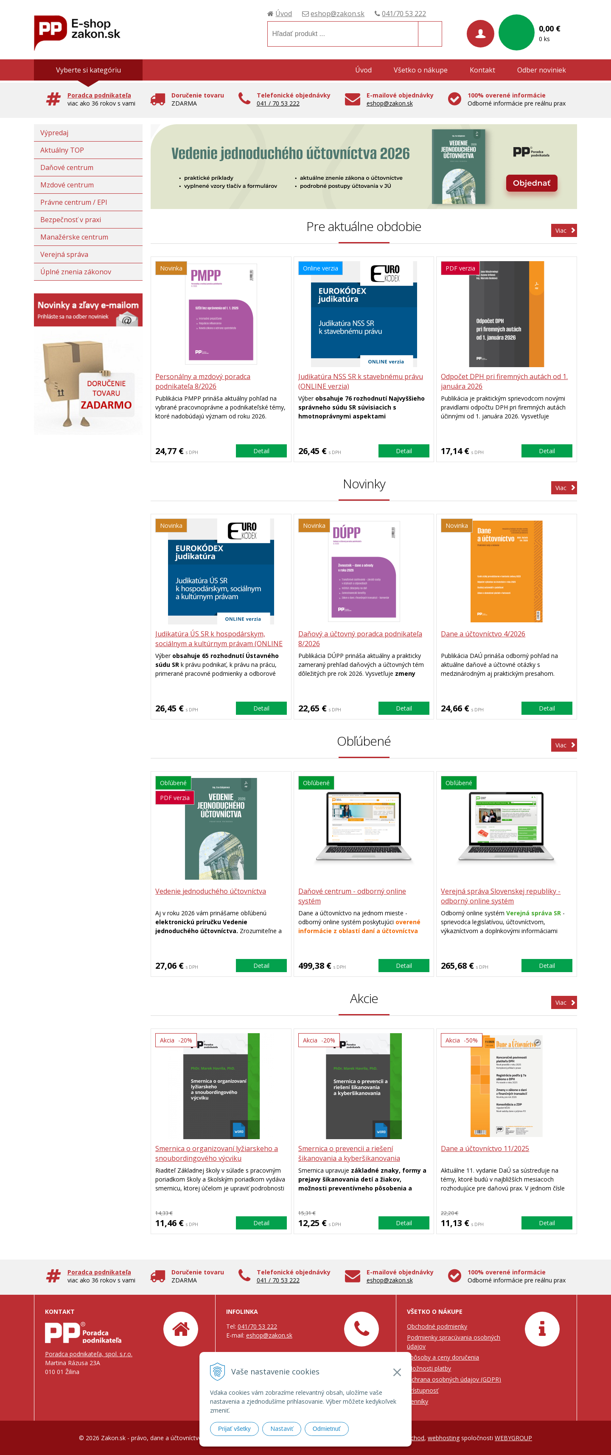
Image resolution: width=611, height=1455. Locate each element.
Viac (560, 230)
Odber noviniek (541, 70)
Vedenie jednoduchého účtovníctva (210, 891)
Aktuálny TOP (62, 150)
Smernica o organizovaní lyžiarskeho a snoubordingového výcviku (216, 1153)
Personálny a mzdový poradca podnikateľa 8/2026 (202, 381)
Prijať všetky (234, 1428)
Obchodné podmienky (437, 1326)
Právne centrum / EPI (73, 202)
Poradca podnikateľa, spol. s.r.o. (88, 1354)
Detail (261, 451)
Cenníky (417, 1401)
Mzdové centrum (67, 185)
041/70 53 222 (404, 13)
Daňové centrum (66, 167)
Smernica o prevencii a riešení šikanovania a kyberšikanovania (349, 1153)
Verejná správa (64, 254)
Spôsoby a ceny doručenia (443, 1357)
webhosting (444, 1438)
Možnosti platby (429, 1368)
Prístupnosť (422, 1390)
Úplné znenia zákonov (75, 271)
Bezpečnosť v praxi (70, 219)
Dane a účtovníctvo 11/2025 (485, 1148)
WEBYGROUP (513, 1438)
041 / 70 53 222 (278, 103)
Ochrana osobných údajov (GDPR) (454, 1379)
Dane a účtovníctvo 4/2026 (483, 633)
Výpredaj (54, 132)
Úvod (283, 13)
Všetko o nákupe (421, 70)
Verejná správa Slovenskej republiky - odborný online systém (501, 896)
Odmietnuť (327, 1428)
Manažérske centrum (74, 237)
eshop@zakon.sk (337, 13)
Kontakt (482, 70)
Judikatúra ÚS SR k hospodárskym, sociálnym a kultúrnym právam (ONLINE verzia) (219, 643)
